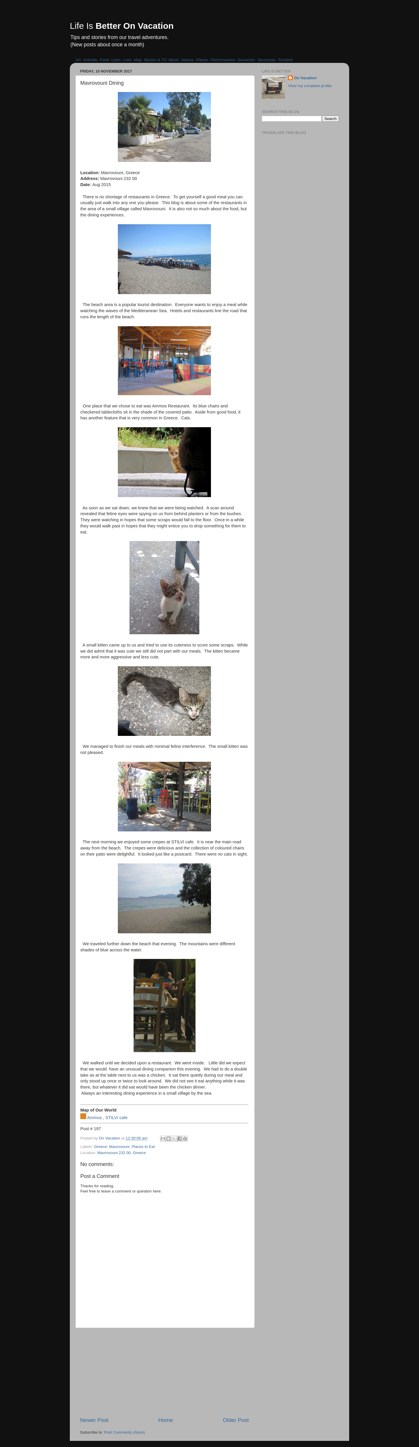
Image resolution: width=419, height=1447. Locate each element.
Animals (90, 60)
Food (104, 60)
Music (174, 60)
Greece (100, 1146)
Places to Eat (143, 1146)
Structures (267, 60)
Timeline (285, 60)
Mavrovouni (119, 1146)
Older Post (236, 1420)
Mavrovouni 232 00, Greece (121, 1153)
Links (116, 60)
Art (78, 60)
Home (165, 1420)
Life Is (122, 26)
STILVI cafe (116, 1117)
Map (137, 60)
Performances (222, 60)
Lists (127, 60)
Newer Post (94, 1420)
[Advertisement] (164, 1372)
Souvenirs (246, 60)
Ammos (94, 1117)
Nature (187, 60)
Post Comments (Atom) (124, 1432)
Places (202, 60)
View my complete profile (310, 86)
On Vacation (305, 78)
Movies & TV (155, 60)
